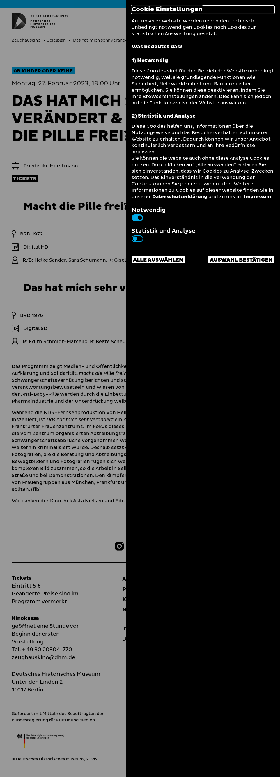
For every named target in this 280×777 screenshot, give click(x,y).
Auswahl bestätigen (241, 260)
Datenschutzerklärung (179, 197)
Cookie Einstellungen (167, 9)
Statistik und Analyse (163, 234)
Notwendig (149, 213)
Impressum (257, 197)
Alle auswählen (158, 260)
